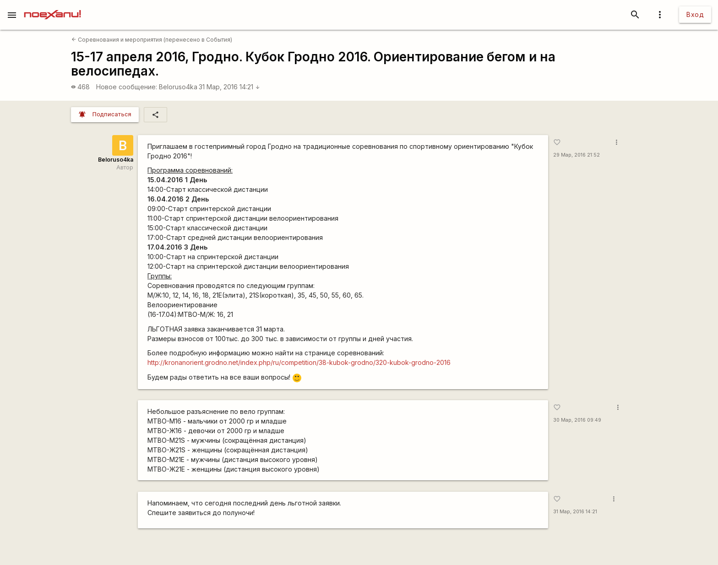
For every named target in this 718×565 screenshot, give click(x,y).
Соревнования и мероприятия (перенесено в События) (152, 39)
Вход (695, 14)
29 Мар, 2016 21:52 (576, 155)
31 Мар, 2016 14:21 (229, 87)
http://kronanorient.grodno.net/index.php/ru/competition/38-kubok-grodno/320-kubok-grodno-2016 (299, 362)
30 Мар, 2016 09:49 (577, 420)
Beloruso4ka (178, 87)
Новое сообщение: (126, 87)
